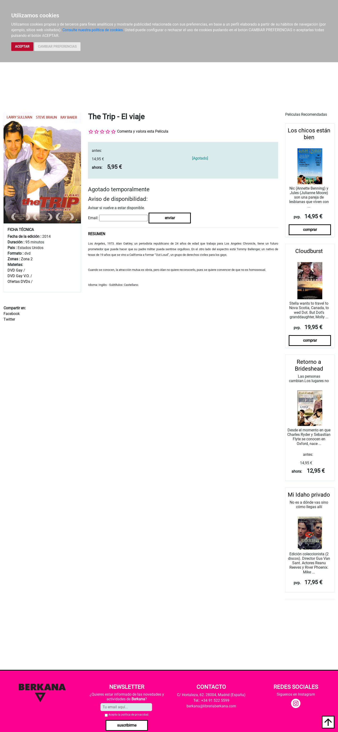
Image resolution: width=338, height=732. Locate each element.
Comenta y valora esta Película (142, 131)
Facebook (12, 313)
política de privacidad (134, 714)
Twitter (9, 319)
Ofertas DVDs (19, 281)
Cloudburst (309, 251)
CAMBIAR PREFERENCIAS (57, 46)
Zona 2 (27, 259)
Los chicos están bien (309, 134)
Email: (93, 218)
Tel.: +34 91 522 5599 (211, 700)
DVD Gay (15, 270)
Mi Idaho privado (309, 494)
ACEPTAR (22, 46)
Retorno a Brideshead (309, 365)
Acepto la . (128, 714)
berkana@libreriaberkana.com (211, 706)
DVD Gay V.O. (19, 276)
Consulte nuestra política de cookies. (93, 30)
